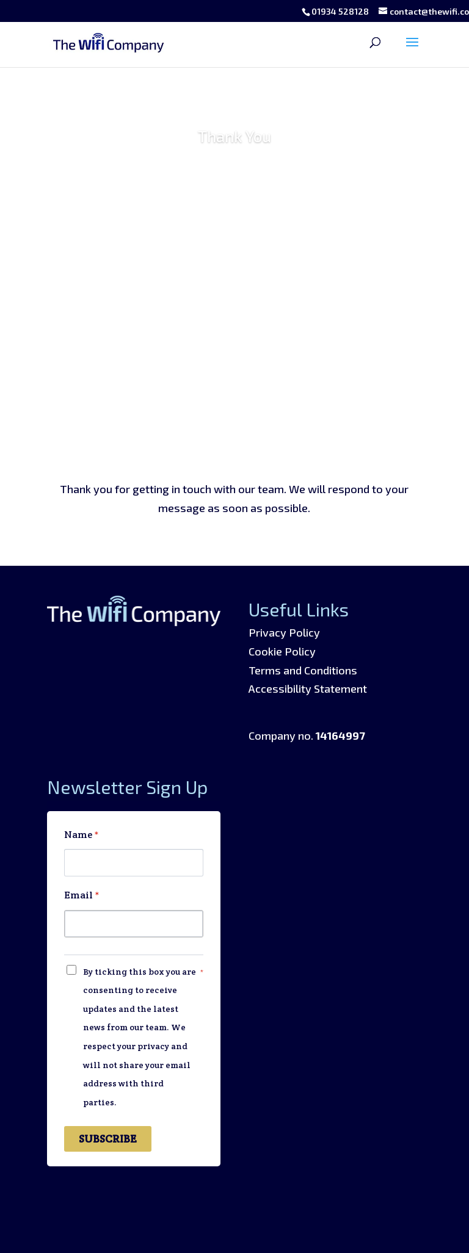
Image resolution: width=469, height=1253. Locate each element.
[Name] (133, 862)
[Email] (133, 923)
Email (82, 895)
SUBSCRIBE (108, 1139)
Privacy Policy (284, 632)
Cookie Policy (282, 651)
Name (81, 834)
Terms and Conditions (303, 670)
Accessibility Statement (308, 688)
